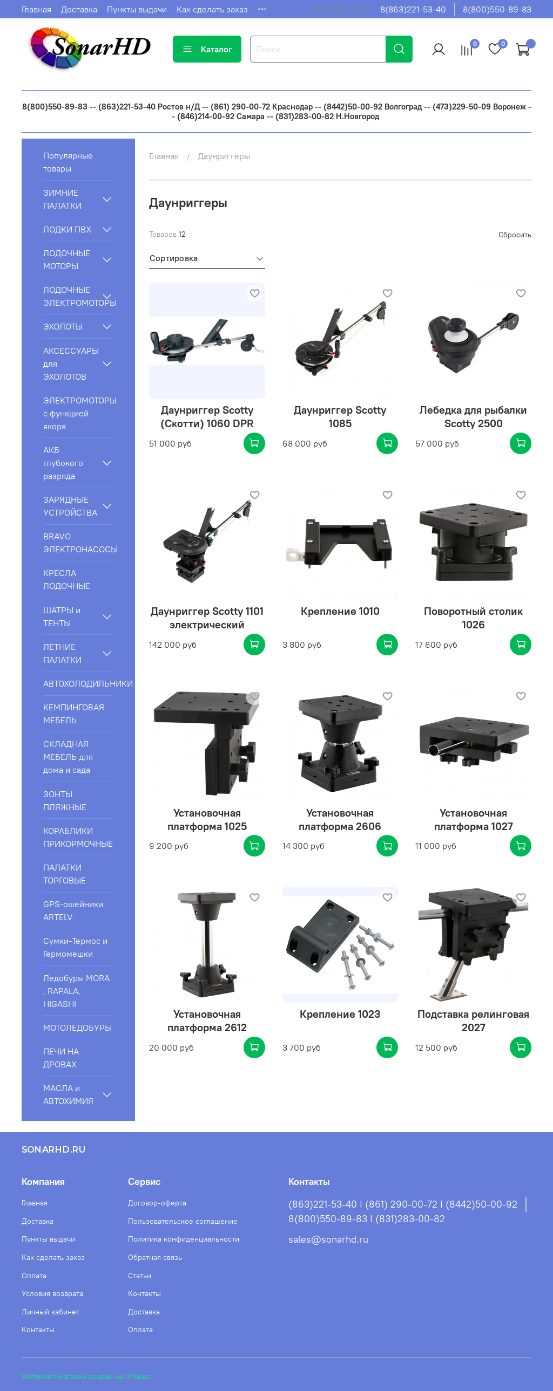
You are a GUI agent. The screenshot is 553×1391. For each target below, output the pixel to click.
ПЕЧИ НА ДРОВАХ (61, 1058)
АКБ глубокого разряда (63, 462)
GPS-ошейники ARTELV (73, 910)
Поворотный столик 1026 (473, 617)
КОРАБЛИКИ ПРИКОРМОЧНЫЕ (78, 837)
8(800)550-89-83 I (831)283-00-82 (366, 1219)
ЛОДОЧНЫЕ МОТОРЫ (66, 259)
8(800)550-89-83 (497, 9)
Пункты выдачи (137, 9)
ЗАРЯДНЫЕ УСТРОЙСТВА (69, 506)
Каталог (207, 49)
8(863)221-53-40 (413, 9)
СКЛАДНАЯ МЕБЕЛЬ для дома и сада (68, 756)
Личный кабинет (50, 1312)
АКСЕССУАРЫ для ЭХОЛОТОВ (69, 363)
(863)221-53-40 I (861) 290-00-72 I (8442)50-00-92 (402, 1204)
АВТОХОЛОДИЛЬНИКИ (78, 683)
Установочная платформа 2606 (340, 819)
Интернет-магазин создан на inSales (86, 1376)
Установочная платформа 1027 (473, 819)
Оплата (34, 1275)
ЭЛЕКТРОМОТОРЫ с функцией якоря (78, 413)
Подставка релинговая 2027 (473, 1020)
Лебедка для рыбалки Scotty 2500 (473, 416)
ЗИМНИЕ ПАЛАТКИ (62, 199)
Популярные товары (68, 162)
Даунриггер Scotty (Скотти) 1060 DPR (206, 416)
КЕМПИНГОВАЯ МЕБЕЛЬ (73, 713)
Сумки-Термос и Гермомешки (75, 947)
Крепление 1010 (340, 611)
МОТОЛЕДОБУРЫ (77, 1027)
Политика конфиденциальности (183, 1239)
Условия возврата (52, 1293)
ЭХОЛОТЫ (63, 326)
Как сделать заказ (212, 9)
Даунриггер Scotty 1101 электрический (207, 617)
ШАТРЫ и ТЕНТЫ (61, 616)
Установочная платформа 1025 (207, 819)
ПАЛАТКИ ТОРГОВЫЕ (64, 874)
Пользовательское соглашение (183, 1221)
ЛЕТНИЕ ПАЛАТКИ (62, 653)
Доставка (79, 9)
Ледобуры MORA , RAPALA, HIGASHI (76, 990)
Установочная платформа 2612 (207, 1020)
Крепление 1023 (340, 1013)
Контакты (38, 1329)
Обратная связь (155, 1257)
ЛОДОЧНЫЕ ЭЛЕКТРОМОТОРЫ (69, 296)
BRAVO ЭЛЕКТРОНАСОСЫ (78, 542)
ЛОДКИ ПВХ (67, 229)
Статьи (139, 1275)
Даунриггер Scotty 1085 (340, 416)
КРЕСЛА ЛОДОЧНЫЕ (66, 579)
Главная (36, 9)
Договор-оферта (157, 1203)
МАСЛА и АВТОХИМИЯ (68, 1094)
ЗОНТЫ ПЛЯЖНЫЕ (64, 800)
